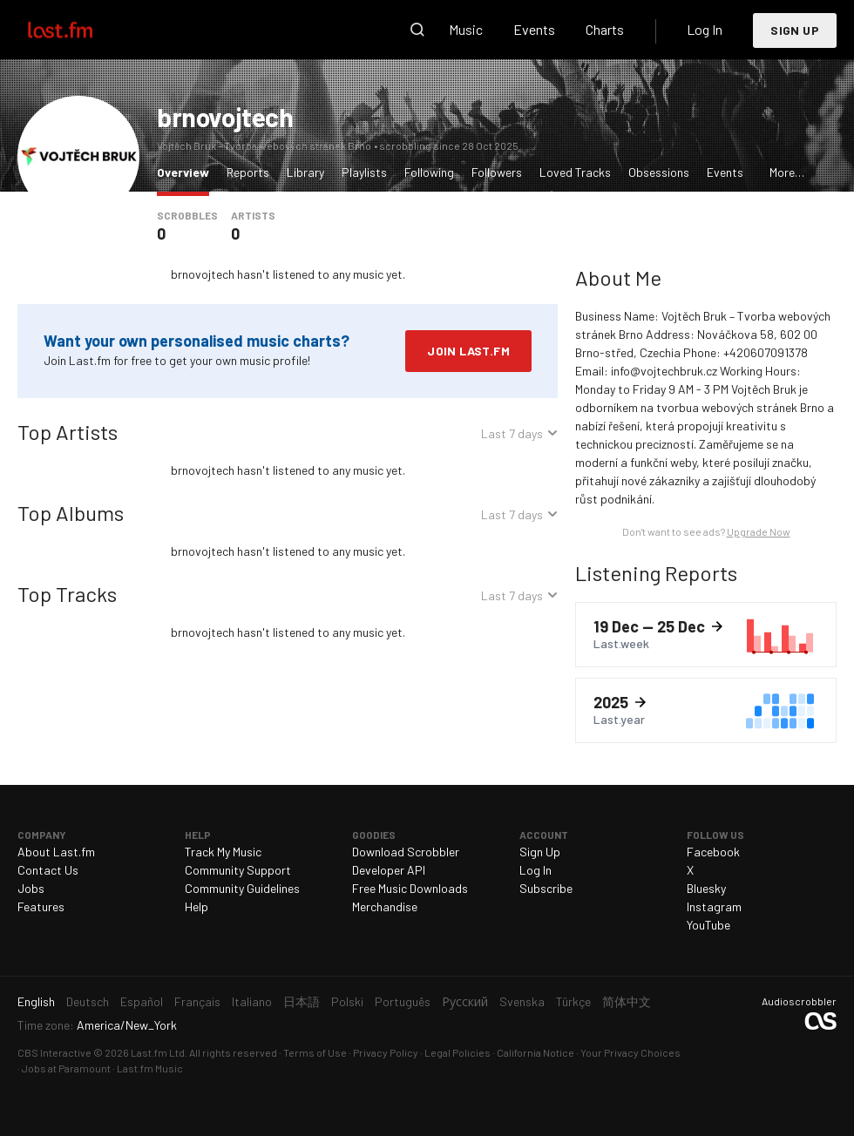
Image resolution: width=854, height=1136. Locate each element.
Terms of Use (315, 1052)
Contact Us (47, 869)
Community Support (238, 869)
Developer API (388, 869)
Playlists (364, 172)
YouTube (708, 924)
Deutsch (87, 1001)
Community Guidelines (242, 888)
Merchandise (384, 906)
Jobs (30, 888)
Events (534, 29)
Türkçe (573, 1001)
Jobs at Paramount (66, 1068)
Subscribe (546, 888)
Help (196, 906)
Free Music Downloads (410, 888)
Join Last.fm (468, 350)
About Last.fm (56, 851)
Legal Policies (457, 1052)
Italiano (252, 1001)
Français (197, 1001)
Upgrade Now (758, 531)
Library (305, 172)
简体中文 (626, 1001)
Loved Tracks (575, 172)
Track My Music (223, 851)
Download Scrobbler (405, 851)
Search (417, 29)
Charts (605, 29)
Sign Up (794, 30)
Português (402, 1001)
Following (429, 172)
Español (141, 1001)
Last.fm (80, 29)
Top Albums (70, 512)
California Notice (535, 1052)
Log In (704, 29)
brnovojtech (225, 116)
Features (40, 906)
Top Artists (67, 431)
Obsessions (658, 172)
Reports (248, 172)
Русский (465, 1001)
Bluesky (706, 888)
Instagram (714, 906)
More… (786, 172)
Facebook (713, 851)
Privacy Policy (385, 1052)
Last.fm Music (150, 1068)
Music (466, 29)
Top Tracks (67, 593)
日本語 (301, 1001)
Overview (187, 171)
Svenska (522, 1001)
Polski (347, 1001)
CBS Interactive (54, 1052)
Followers (496, 172)
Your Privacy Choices (630, 1052)
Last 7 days (512, 435)
